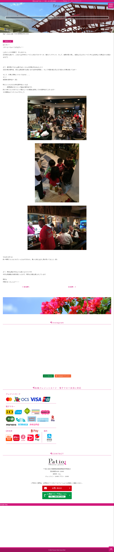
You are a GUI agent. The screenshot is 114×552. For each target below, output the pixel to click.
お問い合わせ (57, 488)
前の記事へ (27, 287)
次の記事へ (71, 287)
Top (4, 34)
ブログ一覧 (9, 34)
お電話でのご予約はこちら (57, 495)
